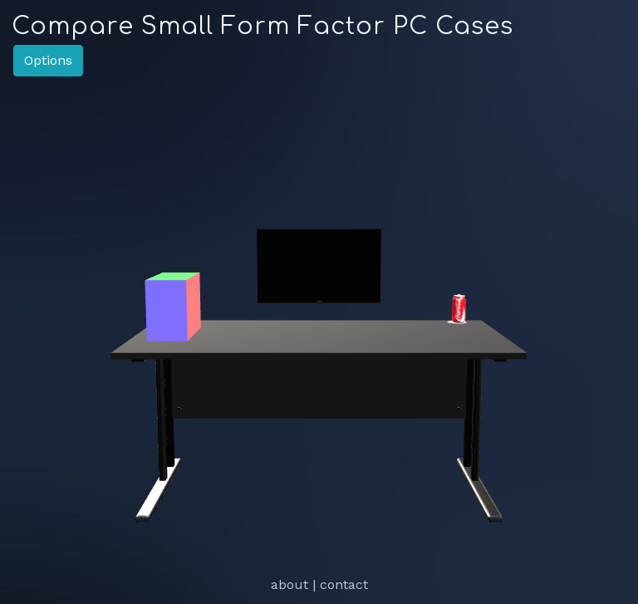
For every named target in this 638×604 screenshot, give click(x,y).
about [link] (289, 584)
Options (48, 60)
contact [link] (344, 584)
